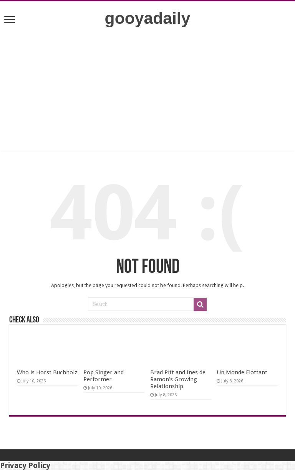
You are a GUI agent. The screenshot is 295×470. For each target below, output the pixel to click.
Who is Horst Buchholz (47, 372)
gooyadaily (148, 18)
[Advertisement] (147, 97)
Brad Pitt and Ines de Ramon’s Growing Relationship (178, 379)
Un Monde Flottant (242, 372)
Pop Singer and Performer (103, 376)
